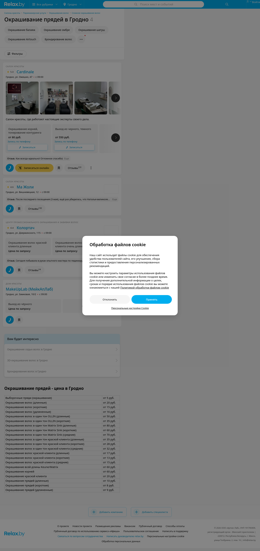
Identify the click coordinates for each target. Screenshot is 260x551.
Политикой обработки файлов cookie (144, 287)
